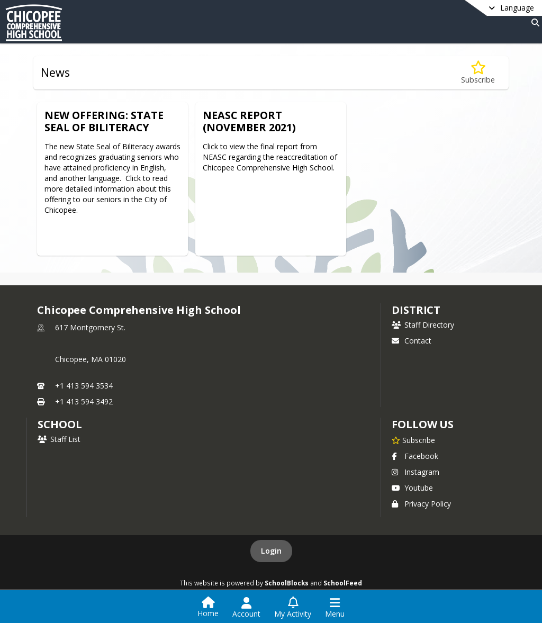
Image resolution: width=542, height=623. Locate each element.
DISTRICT (416, 310)
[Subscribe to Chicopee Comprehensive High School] (413, 440)
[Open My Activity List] (292, 608)
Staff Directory (423, 325)
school (60, 424)
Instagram (415, 472)
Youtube (412, 488)
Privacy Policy (421, 504)
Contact (411, 341)
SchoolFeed (342, 583)
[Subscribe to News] (478, 72)
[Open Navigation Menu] (335, 608)
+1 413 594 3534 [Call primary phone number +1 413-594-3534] (84, 386)
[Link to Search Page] (533, 22)
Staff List (59, 439)
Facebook (415, 456)
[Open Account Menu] (246, 608)
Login (271, 551)
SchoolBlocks (287, 583)
